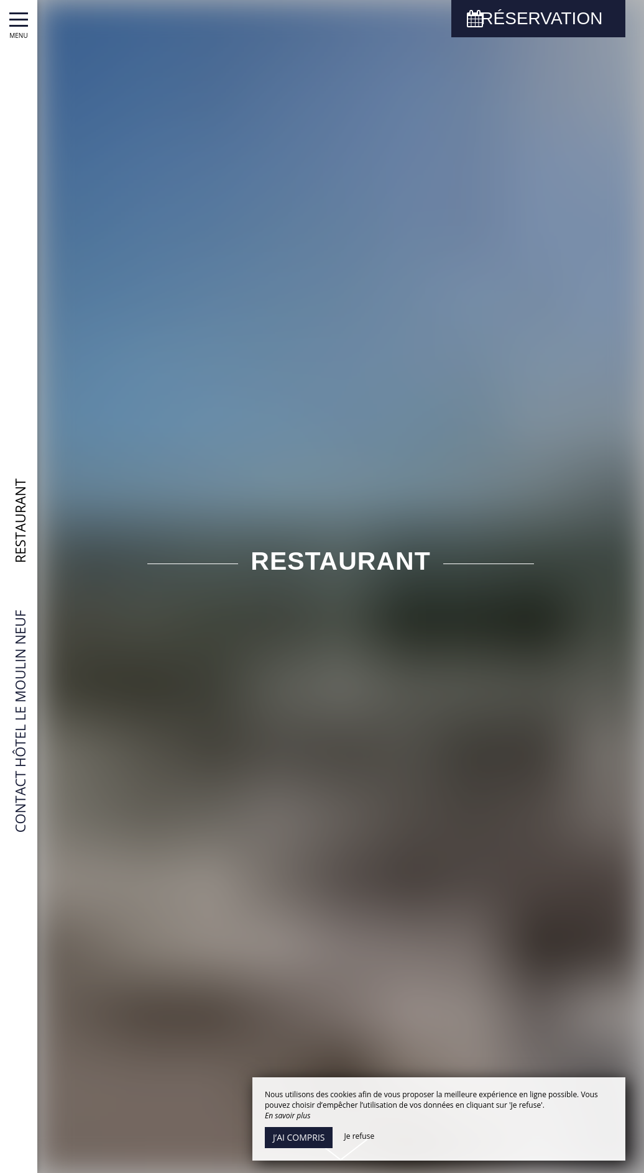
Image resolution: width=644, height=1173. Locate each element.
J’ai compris (298, 1137)
